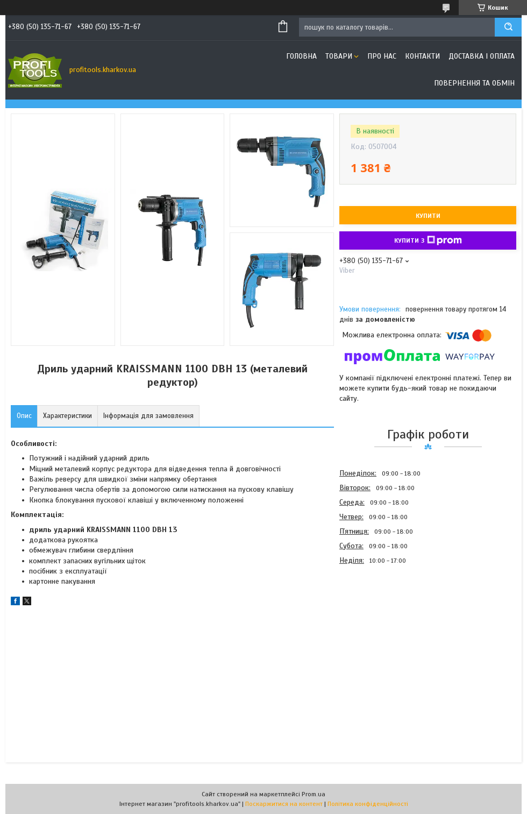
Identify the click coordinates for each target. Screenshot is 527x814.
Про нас (381, 56)
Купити (428, 216)
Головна (301, 56)
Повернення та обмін (474, 83)
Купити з (428, 240)
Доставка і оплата (481, 56)
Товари (338, 56)
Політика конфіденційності (367, 804)
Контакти (422, 56)
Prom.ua (313, 794)
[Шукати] (508, 27)
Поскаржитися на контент (284, 804)
